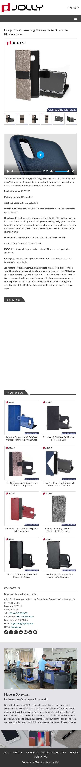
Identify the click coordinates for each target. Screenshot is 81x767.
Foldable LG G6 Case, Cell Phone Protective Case (58, 438)
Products (31, 753)
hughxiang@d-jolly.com (22, 623)
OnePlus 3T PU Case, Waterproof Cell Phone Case (21, 529)
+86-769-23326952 (18, 613)
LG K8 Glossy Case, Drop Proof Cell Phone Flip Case (22, 484)
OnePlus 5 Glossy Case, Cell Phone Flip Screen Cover (58, 529)
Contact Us (12, 588)
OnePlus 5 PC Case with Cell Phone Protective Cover (59, 575)
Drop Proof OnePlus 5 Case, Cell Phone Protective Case (59, 484)
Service (74, 753)
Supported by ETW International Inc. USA (40, 762)
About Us (17, 753)
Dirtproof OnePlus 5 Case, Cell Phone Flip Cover (22, 575)
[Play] (8, 171)
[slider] (26, 171)
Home (6, 753)
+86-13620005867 (25, 616)
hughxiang (16, 627)
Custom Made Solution (53, 753)
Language (73, 7)
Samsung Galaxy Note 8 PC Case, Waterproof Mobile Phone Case (21, 438)
